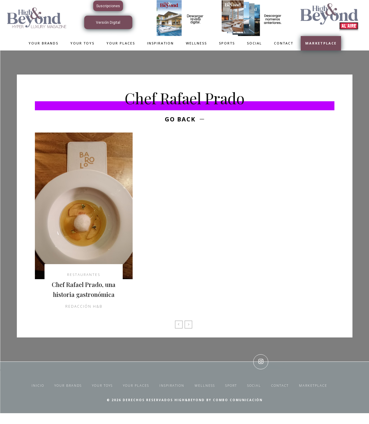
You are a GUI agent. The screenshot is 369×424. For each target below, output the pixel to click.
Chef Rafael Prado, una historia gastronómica (84, 295)
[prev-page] (179, 335)
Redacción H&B (83, 317)
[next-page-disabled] (188, 335)
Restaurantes (83, 275)
